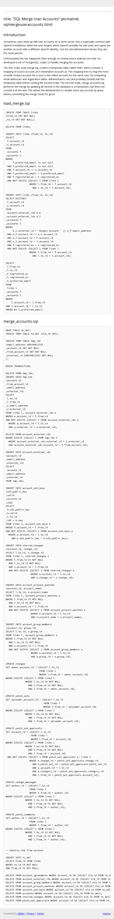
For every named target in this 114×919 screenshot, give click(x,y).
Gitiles (21, 913)
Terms (40, 913)
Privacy (31, 913)
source (107, 913)
